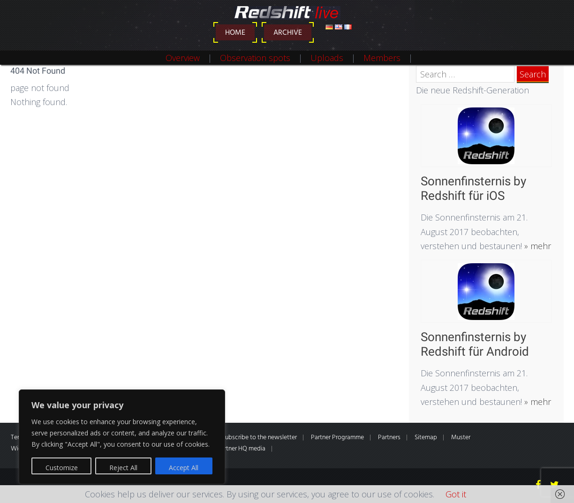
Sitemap (426, 437)
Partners (389, 437)
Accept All (183, 467)
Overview (183, 57)
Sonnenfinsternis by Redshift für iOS (473, 188)
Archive (287, 33)
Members (381, 57)
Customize (61, 467)
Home (235, 33)
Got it (456, 494)
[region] (122, 436)
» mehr (536, 246)
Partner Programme (337, 437)
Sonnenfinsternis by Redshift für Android (475, 344)
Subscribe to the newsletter (259, 437)
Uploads (326, 57)
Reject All (123, 467)
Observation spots (255, 57)
